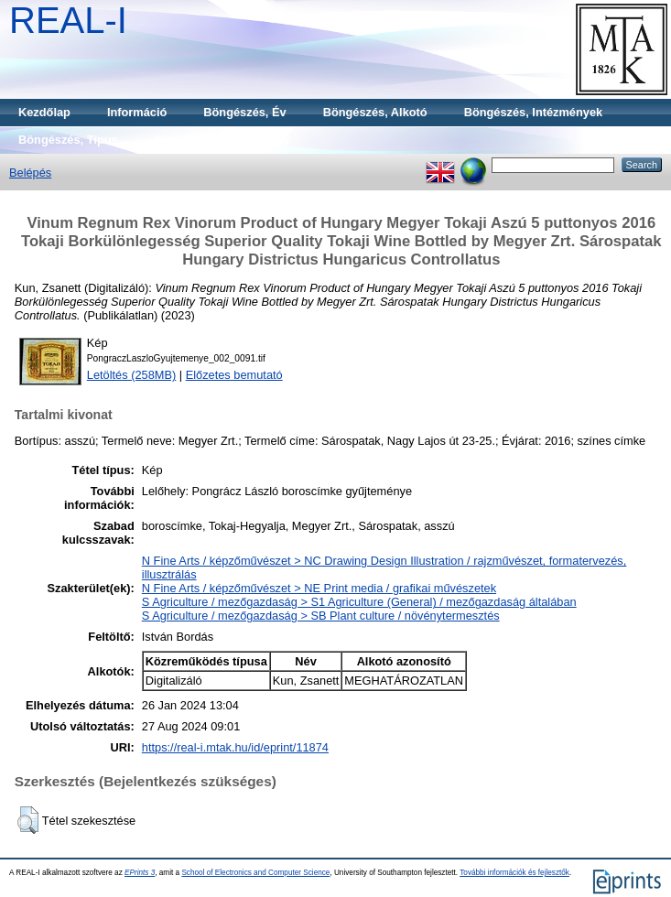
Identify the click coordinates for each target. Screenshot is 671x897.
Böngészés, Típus (68, 139)
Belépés (30, 172)
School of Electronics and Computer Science (255, 873)
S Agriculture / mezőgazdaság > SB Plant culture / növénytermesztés (321, 615)
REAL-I (68, 20)
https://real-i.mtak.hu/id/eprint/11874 (235, 747)
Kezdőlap (44, 112)
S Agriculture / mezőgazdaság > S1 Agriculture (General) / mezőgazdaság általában (359, 602)
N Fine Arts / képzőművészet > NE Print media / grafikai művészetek (319, 588)
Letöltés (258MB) (131, 375)
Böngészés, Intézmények (533, 112)
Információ (137, 112)
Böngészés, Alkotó (375, 112)
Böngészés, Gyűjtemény (222, 139)
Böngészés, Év (244, 112)
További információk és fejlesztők (514, 873)
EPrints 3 (139, 873)
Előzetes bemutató (234, 375)
